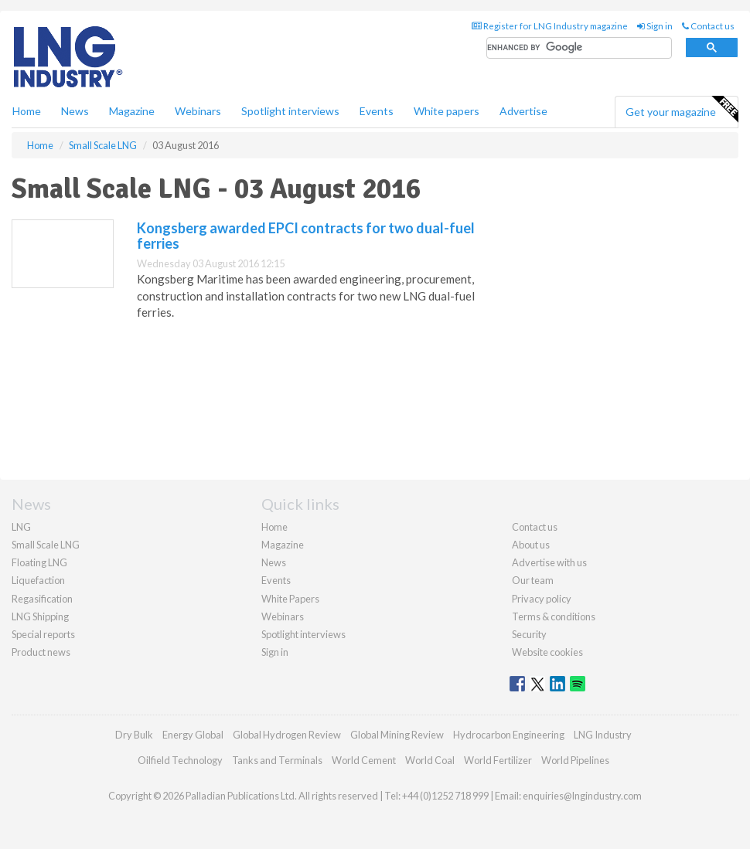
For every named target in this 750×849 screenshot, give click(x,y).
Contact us (708, 26)
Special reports (43, 634)
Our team (533, 580)
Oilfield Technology (180, 760)
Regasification (42, 599)
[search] (579, 48)
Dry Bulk (134, 734)
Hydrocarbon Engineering (508, 734)
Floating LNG (39, 562)
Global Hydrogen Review (287, 734)
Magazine (132, 110)
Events (377, 110)
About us (531, 544)
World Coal (430, 760)
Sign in (655, 26)
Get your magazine (682, 110)
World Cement (364, 760)
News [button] (75, 110)
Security (529, 634)
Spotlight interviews (290, 110)
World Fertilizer (498, 760)
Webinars (198, 110)
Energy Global (192, 734)
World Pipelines (575, 760)
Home (26, 110)
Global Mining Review (397, 734)
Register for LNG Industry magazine (550, 26)
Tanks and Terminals (277, 760)
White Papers (290, 599)
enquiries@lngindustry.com (582, 796)
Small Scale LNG (46, 544)
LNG (21, 527)
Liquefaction (38, 580)
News (273, 562)
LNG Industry (603, 734)
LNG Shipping (40, 616)
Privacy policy (541, 599)
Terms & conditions (553, 616)
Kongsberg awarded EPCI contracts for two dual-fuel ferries (306, 235)
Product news (41, 652)
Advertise (523, 110)
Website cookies (547, 652)
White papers (446, 110)
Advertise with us (549, 562)
